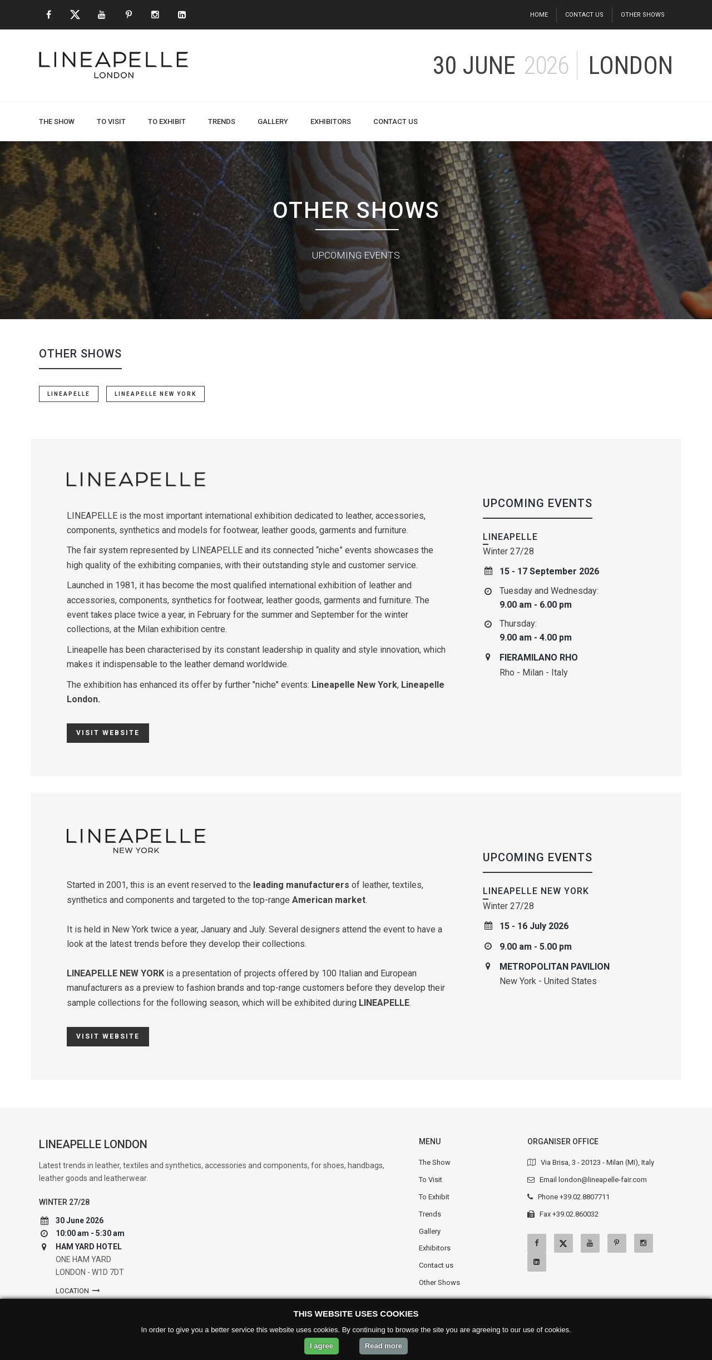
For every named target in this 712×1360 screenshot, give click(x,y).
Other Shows (643, 14)
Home (539, 14)
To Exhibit (167, 121)
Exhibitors (330, 121)
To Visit (111, 121)
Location (72, 1291)
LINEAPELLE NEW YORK (155, 394)
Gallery (273, 121)
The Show (57, 121)
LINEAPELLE (68, 394)
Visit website (108, 733)
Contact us (584, 14)
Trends (221, 121)
